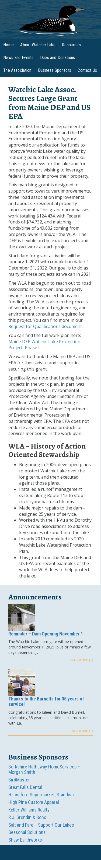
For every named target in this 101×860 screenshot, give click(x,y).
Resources (71, 44)
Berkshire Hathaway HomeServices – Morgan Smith (44, 769)
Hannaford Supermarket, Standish (41, 794)
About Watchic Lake (37, 44)
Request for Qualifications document (45, 326)
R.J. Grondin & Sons (27, 817)
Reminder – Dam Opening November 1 (45, 634)
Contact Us (87, 70)
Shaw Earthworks (25, 840)
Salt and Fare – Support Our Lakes (41, 825)
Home (8, 44)
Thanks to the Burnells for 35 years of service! (46, 701)
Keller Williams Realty (29, 810)
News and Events (18, 57)
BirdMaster (19, 780)
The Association (17, 70)
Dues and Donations (57, 57)
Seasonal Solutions (27, 832)
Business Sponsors (54, 70)
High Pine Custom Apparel (33, 802)
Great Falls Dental (25, 787)
